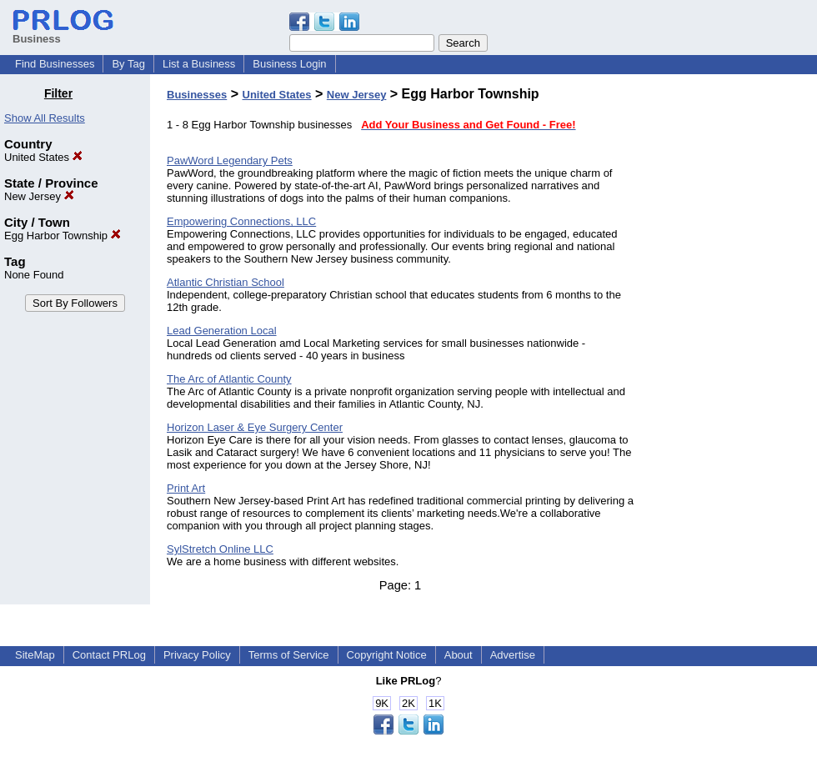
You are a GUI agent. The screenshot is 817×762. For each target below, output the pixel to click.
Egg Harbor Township (62, 235)
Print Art (186, 488)
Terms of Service (288, 655)
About (458, 655)
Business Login (289, 64)
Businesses (197, 94)
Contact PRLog (109, 655)
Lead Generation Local (222, 330)
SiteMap (35, 655)
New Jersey (39, 196)
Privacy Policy (197, 655)
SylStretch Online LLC (220, 549)
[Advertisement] (732, 337)
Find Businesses (54, 64)
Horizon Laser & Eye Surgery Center (255, 427)
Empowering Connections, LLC (241, 221)
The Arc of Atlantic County (229, 379)
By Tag (128, 64)
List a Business (199, 64)
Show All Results (44, 118)
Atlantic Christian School (225, 282)
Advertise (512, 655)
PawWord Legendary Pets (230, 160)
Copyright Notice (387, 655)
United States (43, 157)
